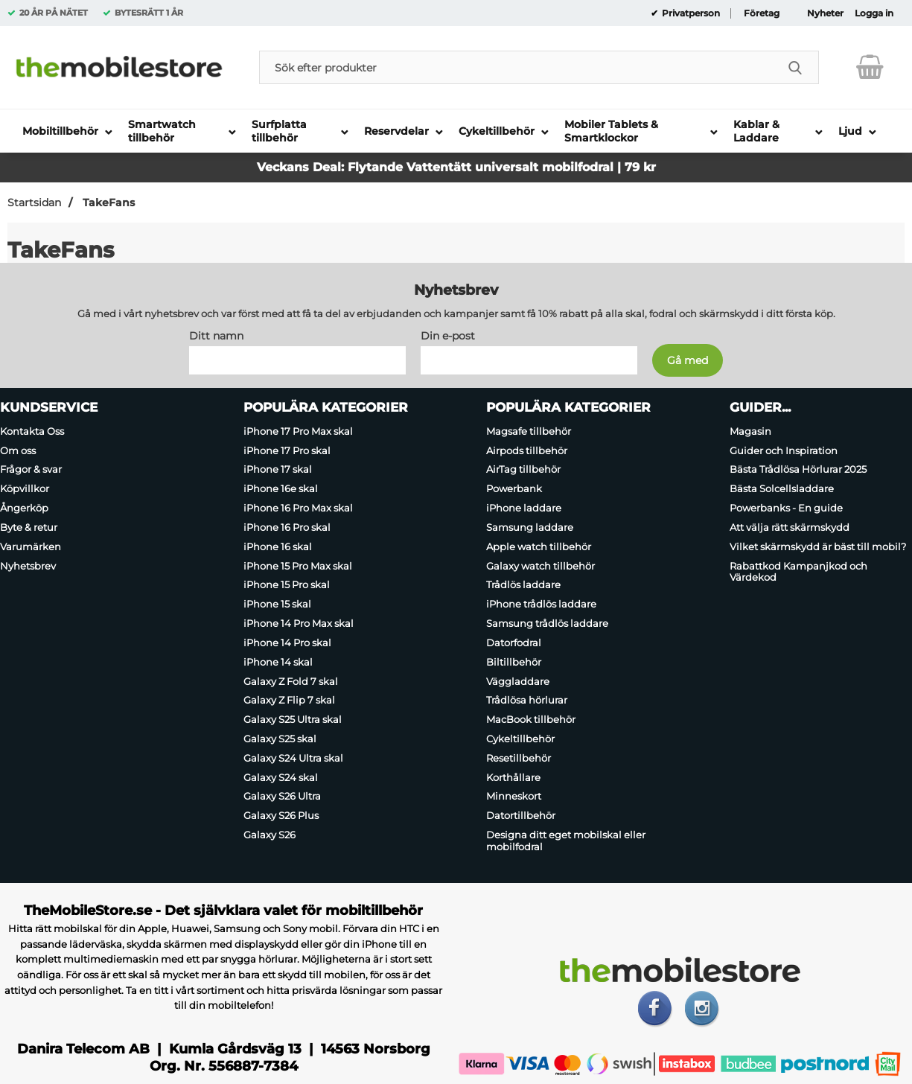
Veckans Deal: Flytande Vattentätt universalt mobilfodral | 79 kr (456, 167)
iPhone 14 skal (278, 662)
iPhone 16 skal (277, 546)
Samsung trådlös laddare (547, 623)
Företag (761, 13)
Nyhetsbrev (28, 566)
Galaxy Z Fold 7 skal (290, 681)
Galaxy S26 (269, 835)
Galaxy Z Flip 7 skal (289, 700)
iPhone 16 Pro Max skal (298, 508)
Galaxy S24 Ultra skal (293, 758)
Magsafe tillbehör (528, 431)
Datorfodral (513, 642)
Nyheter (825, 13)
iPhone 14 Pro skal (287, 642)
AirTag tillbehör (523, 470)
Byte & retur (28, 527)
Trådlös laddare (523, 585)
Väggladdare (517, 681)
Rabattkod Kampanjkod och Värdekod (798, 572)
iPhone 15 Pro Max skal (297, 566)
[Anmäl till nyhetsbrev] (687, 360)
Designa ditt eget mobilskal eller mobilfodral (565, 840)
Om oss (18, 450)
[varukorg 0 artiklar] (870, 67)
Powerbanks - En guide (786, 508)
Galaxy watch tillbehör (540, 566)
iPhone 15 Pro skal (286, 585)
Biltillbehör (513, 662)
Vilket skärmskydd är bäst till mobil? (818, 546)
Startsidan (34, 202)
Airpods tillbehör (526, 450)
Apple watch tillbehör (538, 546)
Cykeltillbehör (520, 739)
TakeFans (107, 202)
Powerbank (514, 488)
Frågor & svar (31, 470)
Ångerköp (24, 508)
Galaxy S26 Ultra (282, 797)
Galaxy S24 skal (280, 777)
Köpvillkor (24, 488)
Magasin (750, 431)
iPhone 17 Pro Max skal (298, 431)
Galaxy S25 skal (279, 739)
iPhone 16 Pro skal (287, 527)
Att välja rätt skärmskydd (789, 527)
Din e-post (448, 335)
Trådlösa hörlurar (526, 700)
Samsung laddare (529, 527)
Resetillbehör (518, 758)
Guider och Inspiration (784, 450)
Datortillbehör (520, 815)
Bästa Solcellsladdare (782, 488)
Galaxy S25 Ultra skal (292, 719)
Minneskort (513, 797)
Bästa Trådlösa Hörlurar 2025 (798, 470)
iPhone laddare (523, 508)
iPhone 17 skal (277, 470)
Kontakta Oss (32, 431)
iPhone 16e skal (280, 488)
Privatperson (690, 13)
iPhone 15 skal (277, 604)
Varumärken (30, 546)
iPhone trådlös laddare (541, 604)
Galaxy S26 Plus (281, 815)
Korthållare (513, 777)
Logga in (874, 13)
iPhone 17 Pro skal (287, 450)
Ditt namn (216, 335)
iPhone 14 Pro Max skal (298, 623)
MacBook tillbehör (530, 719)
